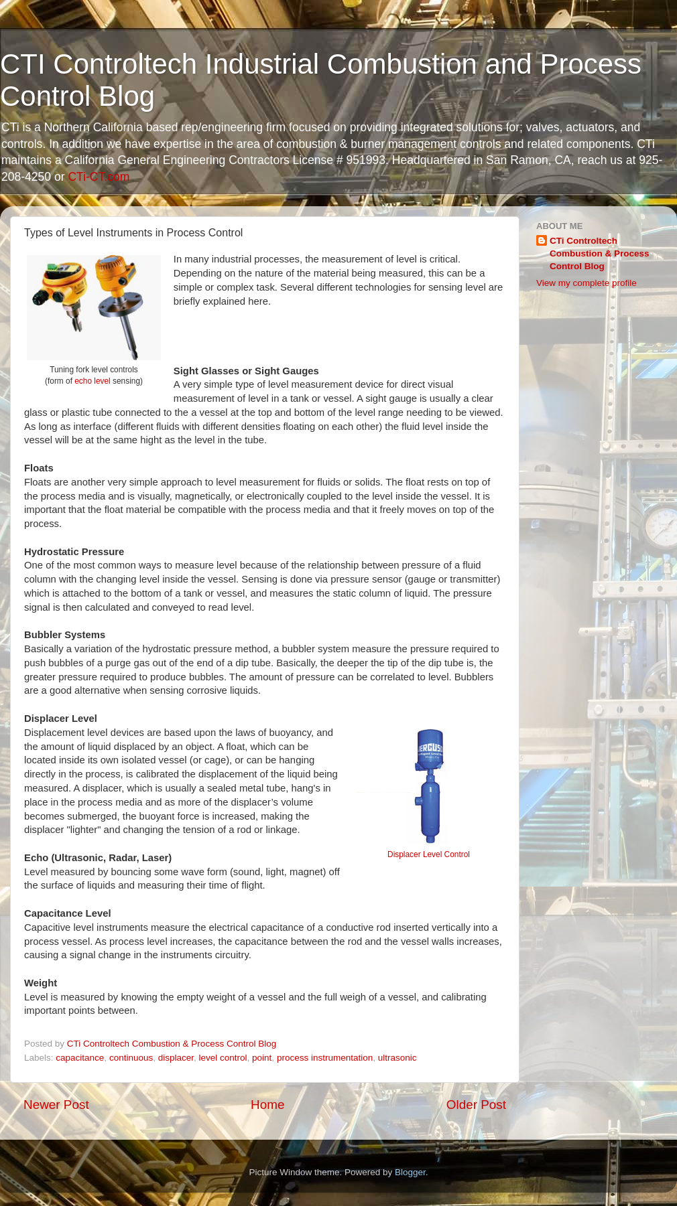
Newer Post (56, 1105)
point (261, 1058)
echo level (92, 381)
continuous (131, 1058)
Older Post (476, 1105)
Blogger (410, 1172)
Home (267, 1105)
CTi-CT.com (98, 176)
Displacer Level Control (428, 854)
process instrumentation (325, 1058)
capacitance (80, 1058)
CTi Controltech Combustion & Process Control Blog (600, 253)
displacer (176, 1058)
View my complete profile (586, 283)
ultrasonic (397, 1058)
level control (223, 1058)
